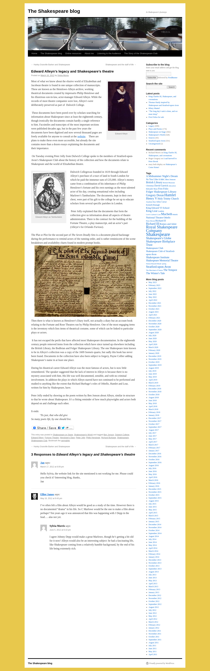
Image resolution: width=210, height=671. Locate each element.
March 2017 (153, 445)
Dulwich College (122, 435)
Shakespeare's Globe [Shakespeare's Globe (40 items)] (158, 238)
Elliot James (47, 494)
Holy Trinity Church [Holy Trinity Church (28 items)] (168, 198)
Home (34, 53)
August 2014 (154, 536)
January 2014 (154, 557)
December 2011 (155, 631)
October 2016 (154, 459)
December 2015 (155, 489)
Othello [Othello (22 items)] (167, 217)
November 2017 (155, 421)
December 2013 (155, 560)
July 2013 (152, 575)
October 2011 (154, 637)
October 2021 (154, 309)
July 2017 (152, 433)
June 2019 (153, 374)
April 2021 (153, 315)
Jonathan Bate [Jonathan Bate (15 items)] (151, 202)
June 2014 (153, 542)
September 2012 (155, 604)
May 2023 (153, 282)
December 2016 (155, 453)
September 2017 (155, 427)
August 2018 (154, 397)
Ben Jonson (109, 435)
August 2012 (154, 607)
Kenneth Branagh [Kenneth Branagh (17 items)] (153, 205)
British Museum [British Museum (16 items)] (169, 183)
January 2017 (154, 451)
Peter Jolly (80, 438)
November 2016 (155, 456)
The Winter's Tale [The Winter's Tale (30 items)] (155, 273)
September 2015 (155, 498)
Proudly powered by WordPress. (162, 663)
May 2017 (153, 439)
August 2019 (154, 368)
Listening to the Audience (109, 53)
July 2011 (152, 645)
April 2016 (153, 477)
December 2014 (155, 524)
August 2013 (154, 572)
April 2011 (153, 654)
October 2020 (154, 326)
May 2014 (153, 545)
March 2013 (153, 586)
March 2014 (153, 551)
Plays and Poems (155, 129)
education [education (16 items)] (172, 186)
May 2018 (153, 403)
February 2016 (154, 483)
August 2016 (154, 465)
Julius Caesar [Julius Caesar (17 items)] (161, 202)
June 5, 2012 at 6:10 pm (60, 530)
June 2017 (153, 436)
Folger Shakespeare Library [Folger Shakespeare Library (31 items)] (161, 191)
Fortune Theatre (52, 438)
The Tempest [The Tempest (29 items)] (170, 270)
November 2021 (155, 306)
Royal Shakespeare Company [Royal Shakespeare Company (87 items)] (161, 229)
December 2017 (155, 418)
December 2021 (155, 303)
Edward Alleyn (37, 438)
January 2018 (154, 415)
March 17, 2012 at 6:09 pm (52, 467)
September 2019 (155, 365)
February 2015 (154, 518)
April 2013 (153, 583)
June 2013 (153, 578)
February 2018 (154, 412)
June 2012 (153, 613)
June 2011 (153, 648)
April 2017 (153, 442)
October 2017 (154, 424)
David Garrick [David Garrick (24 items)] (161, 185)
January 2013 (154, 592)
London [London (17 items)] (161, 211)
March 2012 (153, 622)
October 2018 (154, 394)
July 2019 (152, 371)
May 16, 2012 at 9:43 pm (51, 498)
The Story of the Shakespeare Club (141, 53)
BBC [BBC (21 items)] (162, 179)
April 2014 (153, 548)
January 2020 (154, 353)
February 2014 (154, 554)
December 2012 (155, 595)
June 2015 (153, 507)
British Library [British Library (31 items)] (154, 182)
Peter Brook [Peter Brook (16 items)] (150, 221)
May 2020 (153, 341)
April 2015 (153, 513)
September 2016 (155, 462)
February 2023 (154, 285)
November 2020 (155, 324)
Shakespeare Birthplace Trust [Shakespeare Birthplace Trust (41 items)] (160, 243)
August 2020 (154, 332)
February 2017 (154, 448)
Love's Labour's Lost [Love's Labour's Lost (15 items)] (153, 214)
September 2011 (155, 640)
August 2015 (154, 501)
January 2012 (154, 628)
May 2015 (153, 510)
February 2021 (154, 318)
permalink (65, 441)
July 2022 (152, 291)
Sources (152, 138)
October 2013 (154, 566)
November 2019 (155, 359)
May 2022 (153, 297)
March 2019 (153, 383)
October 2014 (154, 530)
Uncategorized (154, 144)
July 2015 (152, 504)
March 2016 (153, 480)
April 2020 (153, 344)
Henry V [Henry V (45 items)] (151, 198)
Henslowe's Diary (67, 438)
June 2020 (153, 338)
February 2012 (154, 625)
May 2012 (153, 616)
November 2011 (155, 634)
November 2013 (155, 563)
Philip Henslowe (93, 438)
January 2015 (154, 521)
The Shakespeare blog (54, 11)
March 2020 (153, 347)
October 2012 (154, 601)
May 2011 (153, 651)
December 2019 (155, 356)
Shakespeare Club (39, 441)
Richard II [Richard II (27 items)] (160, 220)
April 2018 (153, 406)
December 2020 (155, 321)
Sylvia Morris (63, 75)
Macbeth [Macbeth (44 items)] (166, 214)
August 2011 (154, 642)
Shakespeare (123, 438)
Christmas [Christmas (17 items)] (150, 186)
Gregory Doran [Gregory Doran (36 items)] (155, 195)
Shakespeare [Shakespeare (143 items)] (158, 234)
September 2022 (155, 288)
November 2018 (155, 391)
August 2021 (154, 312)
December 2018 (155, 389)
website (81, 136)
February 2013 (154, 589)
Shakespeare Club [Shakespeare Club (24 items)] (154, 248)
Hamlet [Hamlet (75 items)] (170, 195)
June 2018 (153, 400)
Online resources (73, 53)
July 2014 (152, 539)
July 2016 (152, 468)
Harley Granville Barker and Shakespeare (50, 64)
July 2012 (152, 610)
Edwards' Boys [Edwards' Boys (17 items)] (152, 189)
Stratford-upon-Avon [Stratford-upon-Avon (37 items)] (158, 266)
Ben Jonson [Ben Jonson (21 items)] (170, 179)
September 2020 (155, 329)
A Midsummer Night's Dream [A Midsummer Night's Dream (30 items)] (162, 176)
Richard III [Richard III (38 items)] (152, 223)
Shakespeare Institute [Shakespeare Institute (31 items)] (157, 257)
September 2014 (155, 533)
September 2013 (155, 569)
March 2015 (153, 515)
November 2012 (155, 598)
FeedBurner (173, 77)
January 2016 (154, 486)
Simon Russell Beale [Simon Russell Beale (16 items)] (153, 264)
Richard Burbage (108, 438)
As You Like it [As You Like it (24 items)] (153, 179)
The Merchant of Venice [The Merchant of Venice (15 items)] (154, 270)
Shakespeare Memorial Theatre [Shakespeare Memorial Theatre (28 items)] (162, 260)
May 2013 (153, 580)
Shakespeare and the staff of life (120, 64)
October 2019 (154, 362)
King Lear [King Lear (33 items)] (152, 210)
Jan (42, 462)
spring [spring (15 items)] (164, 264)
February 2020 (154, 350)
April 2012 (153, 619)
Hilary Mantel (154, 108)
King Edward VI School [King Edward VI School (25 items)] (157, 208)
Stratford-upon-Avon (157, 141)
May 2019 (153, 377)
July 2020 (152, 335)
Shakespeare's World (83, 435)
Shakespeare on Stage (63, 435)
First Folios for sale (156, 117)
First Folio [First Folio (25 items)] (163, 188)
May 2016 (153, 474)
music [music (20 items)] (175, 214)
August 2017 (154, 430)
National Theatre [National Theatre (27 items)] (154, 217)
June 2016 (153, 471)
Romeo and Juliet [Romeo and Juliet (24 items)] (168, 224)
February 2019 (154, 386)
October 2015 (154, 495)
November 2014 (155, 527)
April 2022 (153, 300)
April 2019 (153, 380)
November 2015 (155, 492)
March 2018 (153, 409)
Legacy (151, 126)
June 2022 (153, 294)
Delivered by (167, 77)
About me (89, 53)
